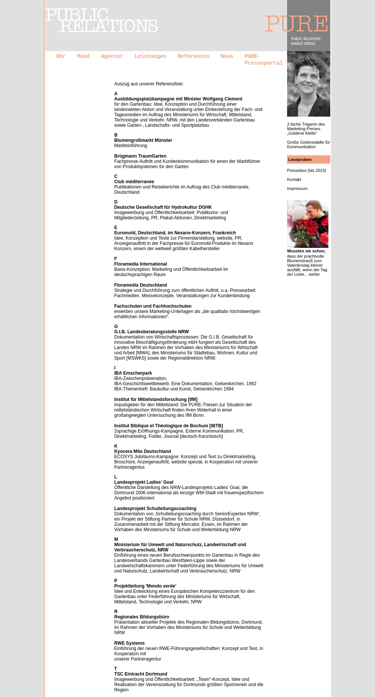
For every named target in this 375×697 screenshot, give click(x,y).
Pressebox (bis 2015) (306, 170)
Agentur (112, 56)
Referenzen (193, 56)
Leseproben (299, 159)
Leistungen (150, 56)
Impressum (297, 188)
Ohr (60, 56)
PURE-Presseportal (264, 60)
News (227, 56)
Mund (83, 56)
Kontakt (294, 179)
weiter (314, 274)
